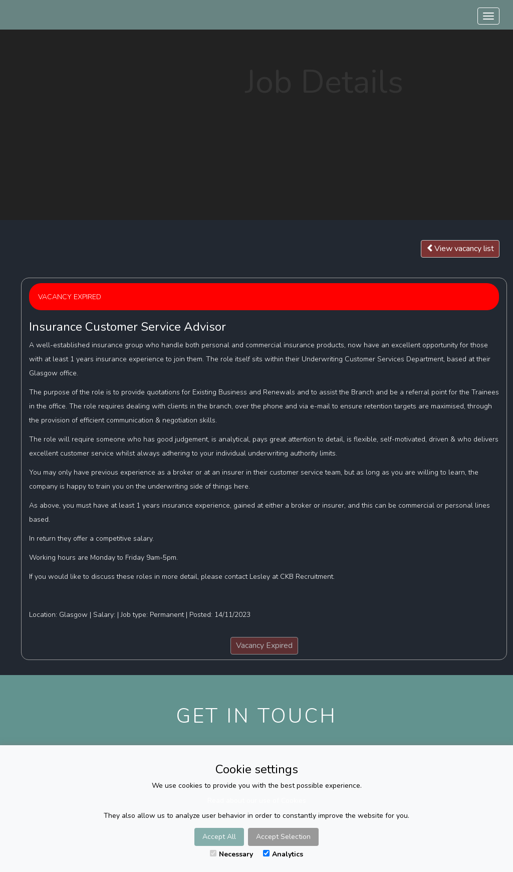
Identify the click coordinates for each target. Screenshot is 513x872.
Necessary (231, 854)
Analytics (283, 854)
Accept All (219, 836)
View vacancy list (460, 248)
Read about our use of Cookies (256, 800)
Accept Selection (283, 836)
